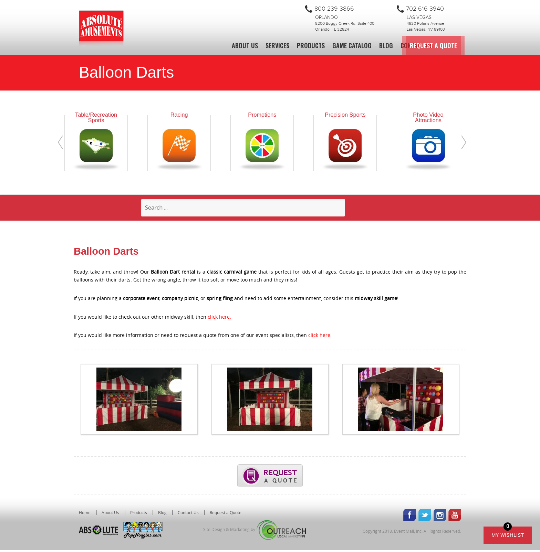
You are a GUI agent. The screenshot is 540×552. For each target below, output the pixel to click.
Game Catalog (352, 45)
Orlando (326, 17)
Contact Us (417, 45)
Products (311, 45)
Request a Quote (471, 45)
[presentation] (60, 142)
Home (85, 514)
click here (219, 318)
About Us (245, 45)
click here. (320, 337)
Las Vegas (419, 17)
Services (277, 45)
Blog (386, 45)
